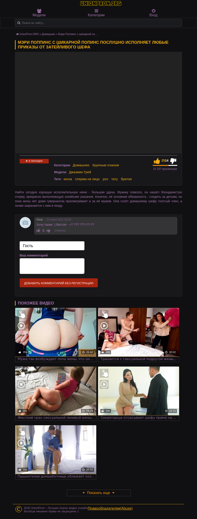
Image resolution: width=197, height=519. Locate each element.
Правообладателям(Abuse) (110, 508)
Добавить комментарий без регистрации (58, 283)
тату (114, 179)
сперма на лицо (87, 179)
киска (68, 179)
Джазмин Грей (80, 172)
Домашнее (81, 165)
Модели (39, 13)
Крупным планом (105, 165)
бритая (126, 179)
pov (105, 179)
